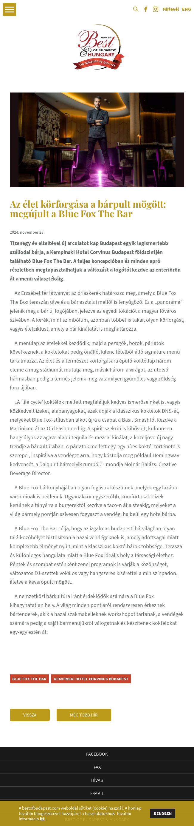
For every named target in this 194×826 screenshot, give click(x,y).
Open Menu (9, 9)
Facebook (97, 754)
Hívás (97, 780)
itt (42, 819)
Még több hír (84, 715)
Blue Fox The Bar (29, 679)
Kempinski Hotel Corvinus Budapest (91, 679)
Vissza (29, 715)
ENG (186, 9)
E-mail (97, 793)
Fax (97, 767)
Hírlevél (171, 9)
